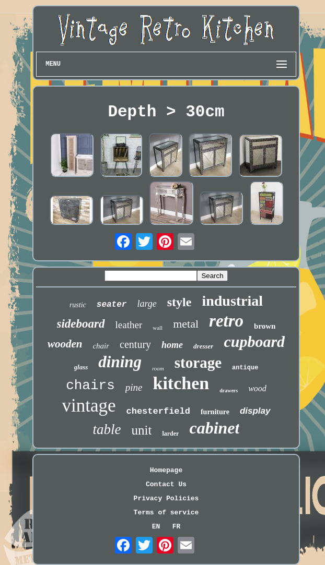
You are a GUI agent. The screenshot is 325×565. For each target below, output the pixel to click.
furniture (215, 412)
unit (142, 430)
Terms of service (166, 512)
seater (112, 304)
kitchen (181, 383)
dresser (203, 346)
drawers (228, 390)
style (179, 302)
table (107, 429)
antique (245, 367)
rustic (77, 305)
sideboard (81, 323)
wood (257, 388)
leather (129, 324)
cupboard (254, 341)
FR (176, 527)
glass (81, 367)
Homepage (166, 470)
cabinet (214, 427)
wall (157, 327)
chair (100, 346)
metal (186, 323)
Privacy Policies (166, 498)
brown (264, 326)
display (255, 411)
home (172, 345)
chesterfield (158, 411)
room (158, 368)
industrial (232, 301)
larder (170, 433)
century (135, 344)
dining (120, 362)
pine (134, 387)
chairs (90, 385)
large (146, 303)
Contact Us (166, 484)
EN (156, 527)
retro (226, 320)
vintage (88, 405)
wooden (65, 344)
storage (198, 362)
